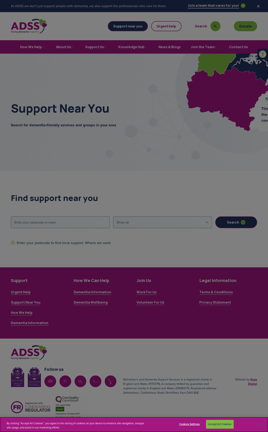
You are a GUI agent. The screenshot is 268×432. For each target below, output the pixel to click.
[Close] (261, 424)
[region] (134, 424)
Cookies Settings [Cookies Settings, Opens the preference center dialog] (189, 424)
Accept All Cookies (219, 424)
